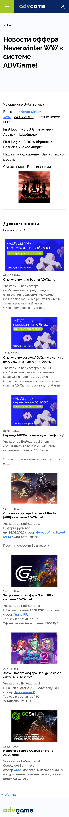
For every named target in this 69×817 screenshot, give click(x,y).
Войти (63, 6)
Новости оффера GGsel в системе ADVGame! (28, 752)
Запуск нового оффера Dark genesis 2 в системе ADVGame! (32, 675)
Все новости (14, 230)
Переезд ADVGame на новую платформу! (33, 435)
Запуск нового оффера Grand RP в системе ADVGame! (28, 597)
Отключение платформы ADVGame (29, 279)
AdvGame (8, 794)
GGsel (18, 770)
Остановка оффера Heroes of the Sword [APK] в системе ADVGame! (32, 515)
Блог (8, 25)
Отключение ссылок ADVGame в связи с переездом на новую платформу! (33, 359)
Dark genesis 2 (24, 692)
